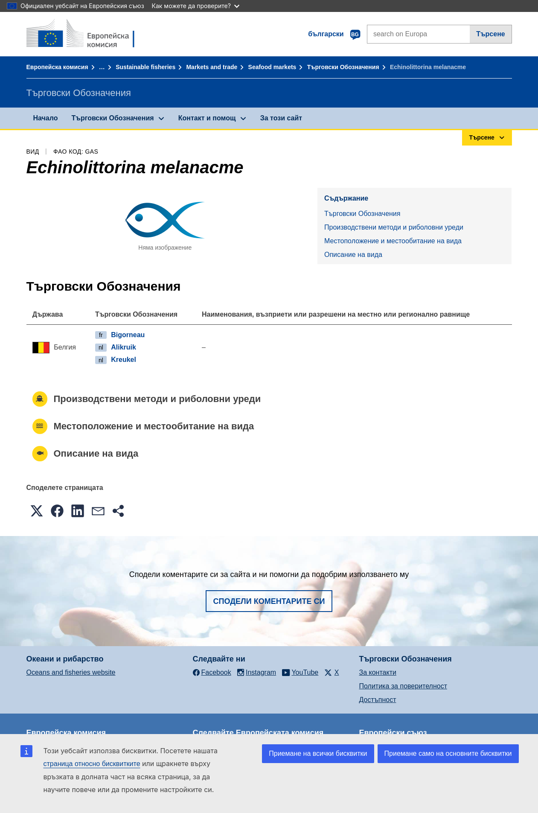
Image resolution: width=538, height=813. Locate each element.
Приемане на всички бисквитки (318, 753)
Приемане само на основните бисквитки (448, 753)
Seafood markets (272, 67)
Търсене (490, 34)
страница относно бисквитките (92, 763)
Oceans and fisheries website (71, 672)
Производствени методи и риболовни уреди (393, 227)
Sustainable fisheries (145, 67)
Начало (45, 118)
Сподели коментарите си (269, 601)
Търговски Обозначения (343, 67)
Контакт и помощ (207, 118)
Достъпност (377, 699)
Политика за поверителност (403, 686)
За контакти (377, 672)
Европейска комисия (57, 67)
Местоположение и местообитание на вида (393, 241)
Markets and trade (211, 67)
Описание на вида (353, 254)
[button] (36, 510)
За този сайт (281, 118)
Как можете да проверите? (195, 5)
